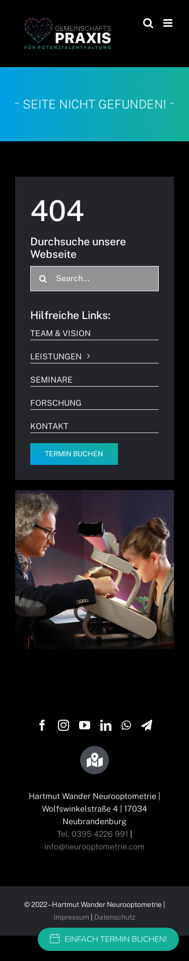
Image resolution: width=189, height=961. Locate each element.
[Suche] (42, 278)
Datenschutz (115, 917)
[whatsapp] (126, 725)
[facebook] (42, 725)
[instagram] (63, 725)
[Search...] (94, 278)
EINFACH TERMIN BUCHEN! (108, 939)
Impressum (71, 917)
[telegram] (146, 725)
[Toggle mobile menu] (168, 23)
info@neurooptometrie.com (94, 846)
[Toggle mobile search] (148, 23)
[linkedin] (105, 725)
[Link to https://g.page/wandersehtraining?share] (94, 760)
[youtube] (84, 725)
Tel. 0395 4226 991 (92, 834)
